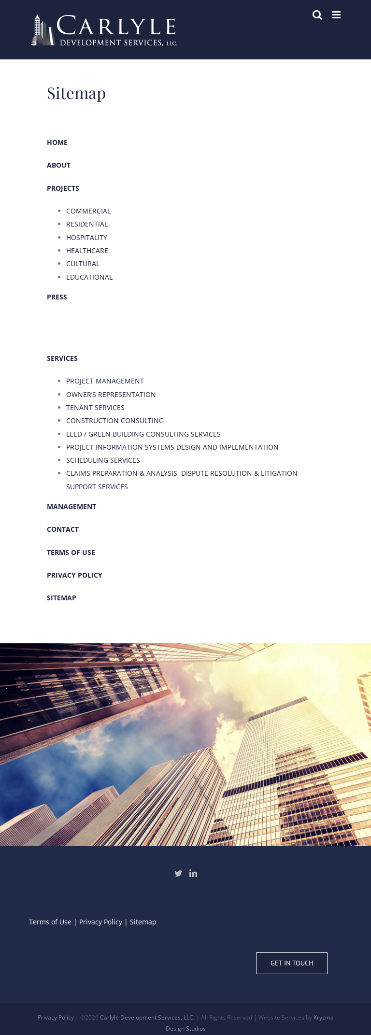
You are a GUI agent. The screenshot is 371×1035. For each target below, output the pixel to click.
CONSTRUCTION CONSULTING (115, 420)
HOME (57, 142)
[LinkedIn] (193, 873)
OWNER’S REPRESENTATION (111, 394)
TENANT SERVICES (95, 407)
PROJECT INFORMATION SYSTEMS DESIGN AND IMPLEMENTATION (172, 447)
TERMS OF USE (71, 552)
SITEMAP (61, 597)
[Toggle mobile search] (317, 15)
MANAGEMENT (71, 506)
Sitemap (143, 921)
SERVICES (62, 358)
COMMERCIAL (88, 210)
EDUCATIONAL (89, 277)
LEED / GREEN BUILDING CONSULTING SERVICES (143, 434)
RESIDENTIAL (87, 223)
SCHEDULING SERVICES (103, 460)
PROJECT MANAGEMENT (105, 380)
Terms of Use (50, 921)
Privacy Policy (100, 921)
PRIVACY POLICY (74, 575)
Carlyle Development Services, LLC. (147, 1017)
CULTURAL (83, 263)
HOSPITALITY (86, 237)
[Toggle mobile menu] (337, 15)
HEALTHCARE (87, 250)
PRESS (57, 296)
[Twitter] (178, 873)
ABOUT (59, 165)
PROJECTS (63, 188)
